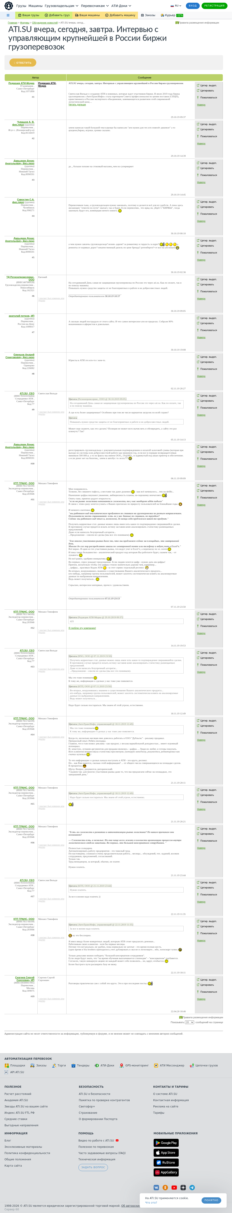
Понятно (211, 1200)
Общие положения (17, 1159)
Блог (7, 1140)
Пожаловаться (208, 97)
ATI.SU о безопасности (94, 1094)
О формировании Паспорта (98, 1119)
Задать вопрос (93, 1167)
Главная (12, 22)
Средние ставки (15, 1119)
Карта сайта (13, 1165)
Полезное (12, 1086)
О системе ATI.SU (165, 1094)
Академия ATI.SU (16, 1100)
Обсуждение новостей (45, 22)
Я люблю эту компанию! (82, 628)
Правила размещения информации (199, 22)
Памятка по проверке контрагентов (104, 1100)
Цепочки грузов (204, 1065)
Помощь (85, 1133)
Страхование (88, 1112)
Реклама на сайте (165, 1106)
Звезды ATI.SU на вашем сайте (26, 1106)
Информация (16, 1133)
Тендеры (80, 1065)
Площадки (14, 1065)
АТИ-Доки (104, 1065)
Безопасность (91, 1086)
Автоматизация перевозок (28, 1058)
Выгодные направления (21, 1125)
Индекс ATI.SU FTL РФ (19, 1112)
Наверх (201, 104)
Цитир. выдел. (208, 85)
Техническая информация (96, 1159)
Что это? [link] (151, 1202)
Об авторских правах (136, 1205)
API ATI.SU (14, 1072)
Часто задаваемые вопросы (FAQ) (102, 1153)
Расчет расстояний (17, 1094)
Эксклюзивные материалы (23, 1146)
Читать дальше (77, 104)
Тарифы (158, 1112)
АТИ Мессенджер (169, 1066)
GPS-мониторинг (134, 1066)
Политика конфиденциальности (27, 1153)
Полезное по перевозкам (96, 1146)
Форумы (24, 22)
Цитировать (207, 90)
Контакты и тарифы (170, 1086)
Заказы (38, 1065)
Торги (59, 1065)
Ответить (24, 62)
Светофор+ (87, 1106)
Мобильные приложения (176, 1133)
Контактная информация (171, 1100)
